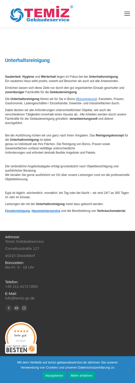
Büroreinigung (86, 99)
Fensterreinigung (17, 211)
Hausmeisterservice (46, 211)
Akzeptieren (54, 375)
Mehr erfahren (81, 375)
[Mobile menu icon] (127, 13)
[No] (128, 369)
